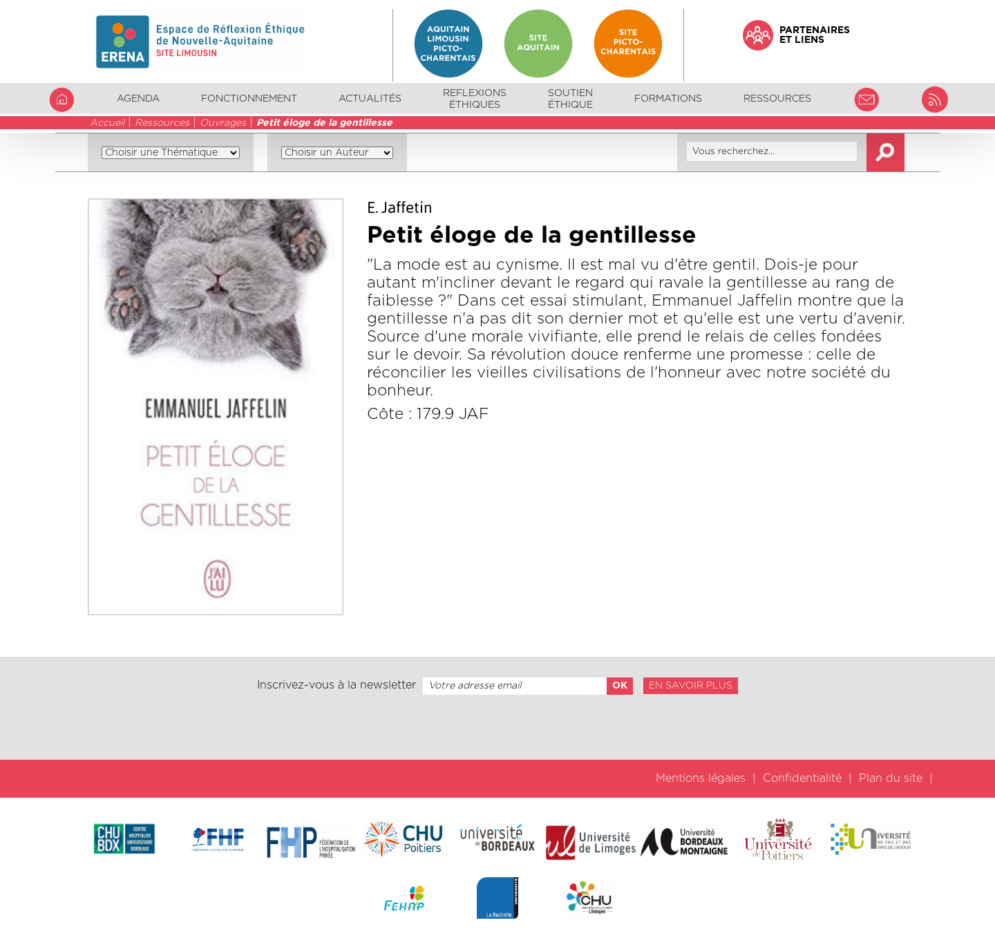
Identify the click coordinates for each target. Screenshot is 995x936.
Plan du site (890, 778)
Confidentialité (802, 778)
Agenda (138, 99)
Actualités (370, 99)
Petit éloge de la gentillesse (324, 123)
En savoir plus (690, 686)
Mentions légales (701, 778)
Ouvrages (223, 123)
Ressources (162, 123)
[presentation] (497, 727)
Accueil (107, 123)
